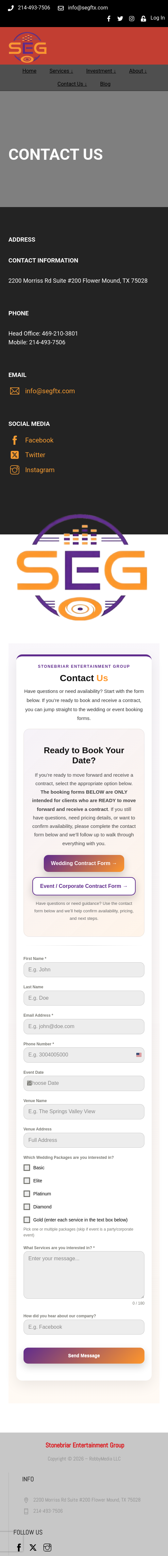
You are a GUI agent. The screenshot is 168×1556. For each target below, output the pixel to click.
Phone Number (39, 1044)
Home (29, 71)
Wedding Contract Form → (84, 863)
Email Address (38, 1015)
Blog (105, 84)
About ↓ (138, 71)
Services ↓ (61, 71)
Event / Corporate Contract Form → (84, 886)
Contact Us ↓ (72, 84)
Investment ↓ (101, 71)
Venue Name (35, 1101)
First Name (35, 958)
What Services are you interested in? (59, 1248)
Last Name (33, 987)
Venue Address (38, 1129)
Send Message (84, 1355)
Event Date (34, 1072)
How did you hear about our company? (60, 1316)
